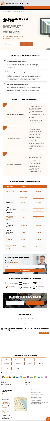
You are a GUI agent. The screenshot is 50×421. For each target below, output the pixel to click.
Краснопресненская (6, 384)
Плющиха (27, 382)
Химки (18, 368)
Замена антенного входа (9, 239)
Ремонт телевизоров (12, 7)
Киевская (3, 382)
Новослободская (29, 381)
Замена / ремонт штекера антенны (11, 247)
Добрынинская (5, 381)
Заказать (38, 191)
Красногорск (6, 363)
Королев (41, 359)
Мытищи (29, 363)
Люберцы (18, 363)
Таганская (27, 384)
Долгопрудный (18, 359)
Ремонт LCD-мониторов (36, 7)
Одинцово (41, 363)
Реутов (6, 368)
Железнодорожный (29, 359)
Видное (6, 359)
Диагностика (10, 191)
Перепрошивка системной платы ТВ (10, 218)
